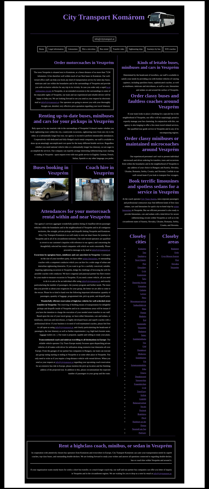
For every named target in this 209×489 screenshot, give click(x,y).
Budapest (142, 331)
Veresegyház (141, 380)
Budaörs (142, 316)
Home (41, 49)
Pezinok (142, 410)
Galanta (143, 290)
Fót (144, 361)
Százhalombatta (139, 339)
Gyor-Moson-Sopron (170, 256)
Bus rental (104, 49)
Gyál (144, 388)
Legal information (56, 49)
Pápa (144, 309)
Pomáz (143, 312)
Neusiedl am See (139, 429)
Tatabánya (142, 256)
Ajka (144, 369)
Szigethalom (141, 358)
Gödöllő (142, 399)
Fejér (176, 252)
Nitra (144, 297)
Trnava (143, 373)
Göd (144, 346)
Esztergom (141, 275)
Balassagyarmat (139, 403)
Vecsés (143, 406)
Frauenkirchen (140, 384)
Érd (144, 320)
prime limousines (90, 258)
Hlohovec (142, 354)
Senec (143, 335)
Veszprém (142, 327)
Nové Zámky (140, 260)
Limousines (73, 49)
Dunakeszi (141, 350)
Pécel (144, 418)
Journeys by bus (154, 49)
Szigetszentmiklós (138, 365)
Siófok (143, 395)
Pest (144, 264)
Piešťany (142, 433)
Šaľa (144, 279)
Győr (144, 271)
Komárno (142, 249)
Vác (144, 343)
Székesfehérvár (139, 305)
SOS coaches (170, 49)
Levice (143, 294)
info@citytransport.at (105, 39)
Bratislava (142, 414)
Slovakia (175, 264)
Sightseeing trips (136, 49)
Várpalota (142, 286)
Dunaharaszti (140, 376)
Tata (144, 252)
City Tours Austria (148, 199)
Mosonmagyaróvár (138, 301)
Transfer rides (118, 49)
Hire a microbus (89, 49)
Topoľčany (141, 391)
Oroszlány (141, 267)
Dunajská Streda (139, 282)
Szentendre (141, 324)
